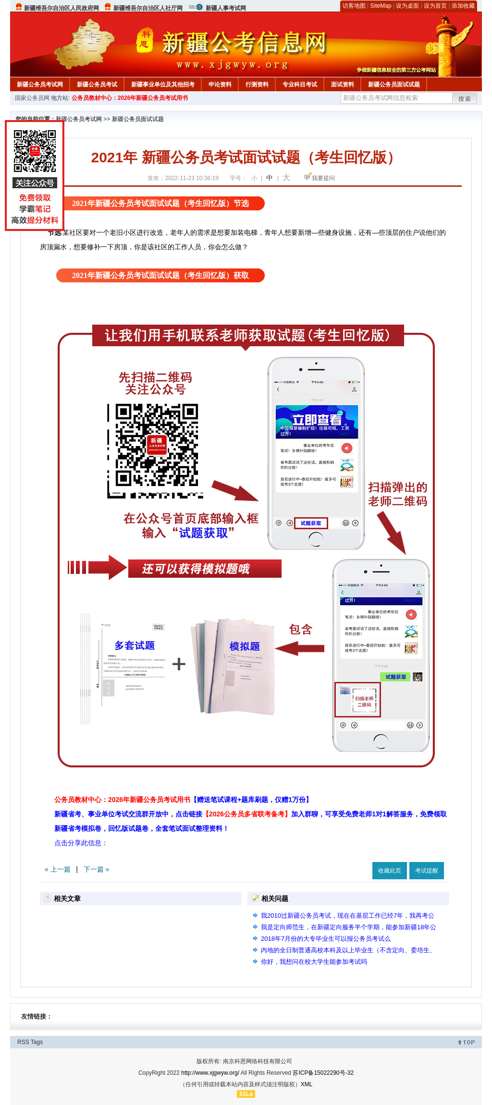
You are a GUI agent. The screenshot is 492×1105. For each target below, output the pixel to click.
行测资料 (257, 84)
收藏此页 (389, 870)
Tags (37, 1042)
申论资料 (220, 84)
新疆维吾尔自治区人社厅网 (148, 8)
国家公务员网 (32, 98)
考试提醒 (426, 870)
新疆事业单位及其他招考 (163, 84)
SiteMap (381, 5)
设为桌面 (407, 5)
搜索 (465, 99)
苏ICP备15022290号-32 (323, 1072)
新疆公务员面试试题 (394, 84)
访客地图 (354, 5)
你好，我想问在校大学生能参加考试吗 (314, 961)
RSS (23, 1042)
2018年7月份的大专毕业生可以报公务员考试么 (326, 938)
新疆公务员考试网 (40, 84)
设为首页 (435, 5)
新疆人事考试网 (226, 8)
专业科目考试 (300, 84)
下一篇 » (97, 869)
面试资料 (342, 84)
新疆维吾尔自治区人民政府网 (61, 8)
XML (307, 1084)
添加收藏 (463, 5)
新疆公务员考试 (97, 84)
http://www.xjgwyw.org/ (210, 1072)
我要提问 (323, 178)
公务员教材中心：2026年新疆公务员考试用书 (130, 98)
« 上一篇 (58, 869)
